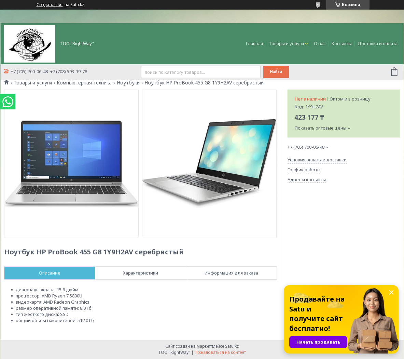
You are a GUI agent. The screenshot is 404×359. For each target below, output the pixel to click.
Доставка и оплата (378, 43)
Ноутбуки (128, 83)
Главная (254, 43)
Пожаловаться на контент (220, 352)
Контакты (342, 43)
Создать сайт (50, 4)
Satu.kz (232, 346)
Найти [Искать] (276, 71)
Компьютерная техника (84, 83)
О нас (320, 43)
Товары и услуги (286, 43)
